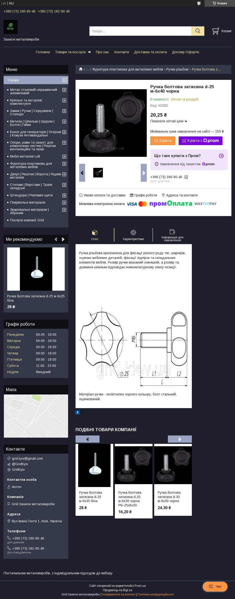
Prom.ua (140, 585)
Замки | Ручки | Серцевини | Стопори (31, 112)
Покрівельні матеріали (27, 202)
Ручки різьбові (177, 69)
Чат (215, 586)
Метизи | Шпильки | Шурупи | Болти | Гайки (32, 123)
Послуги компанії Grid (27, 220)
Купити (165, 141)
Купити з (203, 141)
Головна (43, 52)
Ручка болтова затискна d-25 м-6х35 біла (90, 497)
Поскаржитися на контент (118, 594)
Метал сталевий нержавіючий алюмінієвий (33, 91)
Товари (13, 80)
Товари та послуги (70, 52)
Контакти (121, 52)
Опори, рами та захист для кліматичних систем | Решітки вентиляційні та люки (33, 146)
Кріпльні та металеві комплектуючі (26, 102)
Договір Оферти (185, 52)
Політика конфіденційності (155, 594)
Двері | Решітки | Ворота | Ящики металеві (35, 175)
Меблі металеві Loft (25, 156)
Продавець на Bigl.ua (117, 590)
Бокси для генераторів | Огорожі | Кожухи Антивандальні (35, 133)
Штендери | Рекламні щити (31, 195)
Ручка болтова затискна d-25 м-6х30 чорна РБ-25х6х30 (129, 499)
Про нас (102, 52)
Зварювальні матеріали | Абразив (29, 211)
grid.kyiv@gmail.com (27, 458)
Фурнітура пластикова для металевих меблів (127, 69)
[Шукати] (197, 31)
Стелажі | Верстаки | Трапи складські (31, 186)
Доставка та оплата (150, 52)
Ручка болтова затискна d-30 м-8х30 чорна (169, 497)
